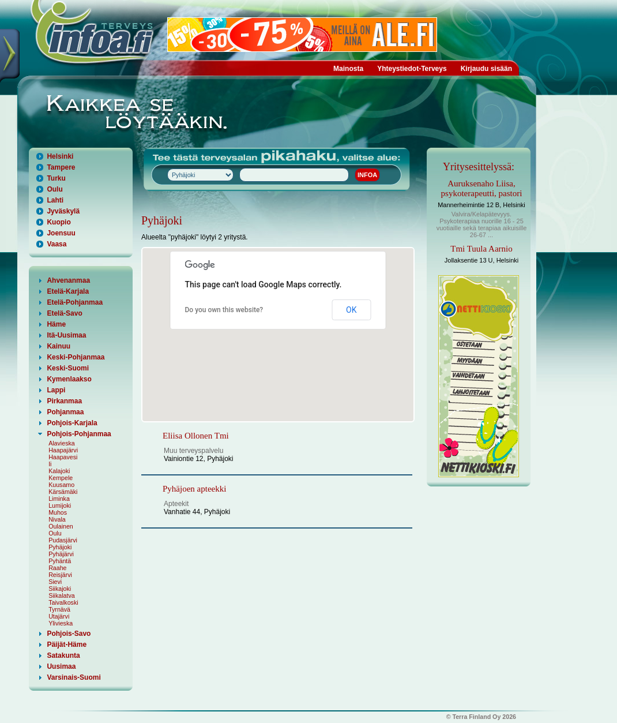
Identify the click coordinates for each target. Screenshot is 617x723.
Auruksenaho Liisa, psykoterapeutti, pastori (481, 188)
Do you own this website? (224, 310)
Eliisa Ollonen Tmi (196, 435)
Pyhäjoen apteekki (194, 488)
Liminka (59, 498)
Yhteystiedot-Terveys (412, 69)
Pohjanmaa (65, 412)
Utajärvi (58, 616)
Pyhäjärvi (61, 553)
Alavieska (61, 443)
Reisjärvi (60, 574)
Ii (49, 463)
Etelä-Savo (64, 313)
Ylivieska (60, 623)
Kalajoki (59, 470)
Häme (56, 324)
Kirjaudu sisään (486, 69)
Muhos (57, 512)
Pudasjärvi (62, 540)
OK (351, 309)
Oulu (54, 189)
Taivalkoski (63, 602)
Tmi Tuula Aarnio (481, 248)
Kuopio (58, 222)
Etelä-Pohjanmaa (75, 302)
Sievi (55, 581)
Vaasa (56, 244)
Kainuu (58, 346)
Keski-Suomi (68, 368)
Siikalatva (61, 595)
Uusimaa (61, 666)
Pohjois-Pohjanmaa (79, 434)
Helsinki (60, 156)
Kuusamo (61, 484)
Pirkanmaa (64, 401)
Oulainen (60, 526)
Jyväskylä (63, 211)
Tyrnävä (59, 609)
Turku (56, 178)
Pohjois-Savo (69, 634)
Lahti (55, 200)
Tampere (61, 167)
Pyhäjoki (60, 547)
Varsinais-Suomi (73, 677)
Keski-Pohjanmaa (75, 357)
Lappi (56, 390)
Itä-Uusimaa (66, 335)
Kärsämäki (62, 491)
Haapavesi (62, 457)
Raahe (57, 567)
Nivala (57, 519)
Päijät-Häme (66, 644)
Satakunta (63, 655)
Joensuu (61, 233)
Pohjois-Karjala (72, 423)
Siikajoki (59, 588)
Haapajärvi (63, 450)
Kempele (60, 477)
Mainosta (348, 69)
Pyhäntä (59, 560)
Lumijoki (59, 505)
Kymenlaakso (69, 379)
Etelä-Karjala (68, 291)
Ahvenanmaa (68, 280)
